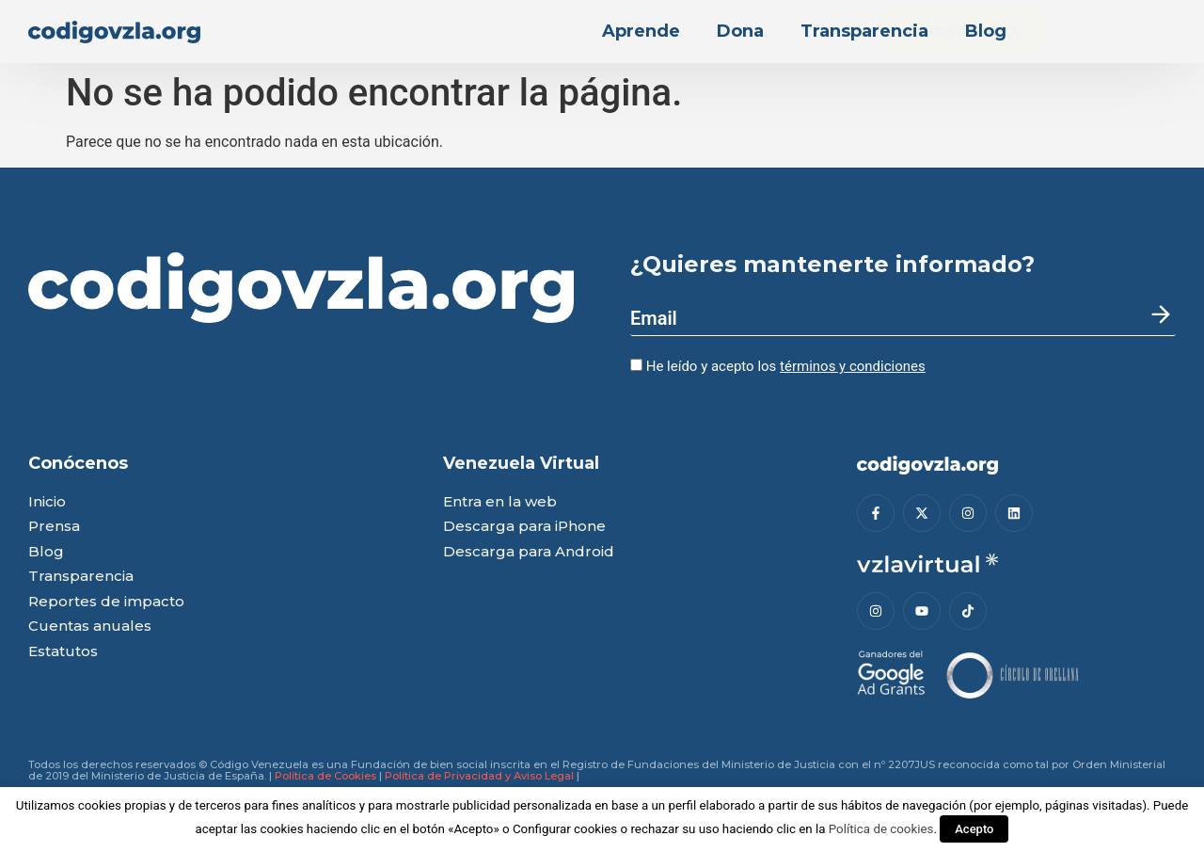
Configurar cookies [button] (565, 829)
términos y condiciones (853, 366)
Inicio (47, 502)
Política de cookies (881, 829)
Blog (985, 31)
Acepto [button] (974, 829)
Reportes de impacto (106, 602)
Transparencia (864, 31)
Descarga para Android (528, 552)
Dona (740, 31)
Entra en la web (500, 502)
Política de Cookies (325, 775)
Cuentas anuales (89, 627)
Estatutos (63, 652)
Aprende (641, 31)
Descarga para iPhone (524, 527)
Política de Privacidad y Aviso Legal (479, 775)
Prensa (54, 527)
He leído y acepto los (778, 366)
